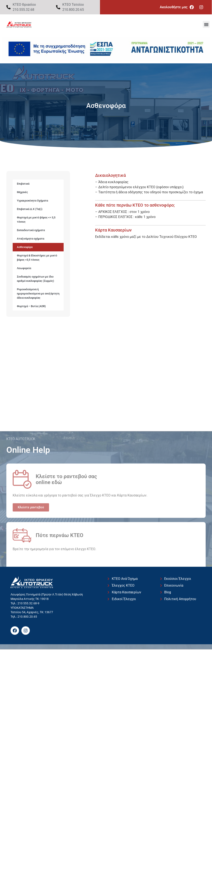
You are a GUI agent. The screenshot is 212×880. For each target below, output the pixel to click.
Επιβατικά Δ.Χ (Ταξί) (29, 209)
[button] (206, 24)
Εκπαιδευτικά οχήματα (31, 230)
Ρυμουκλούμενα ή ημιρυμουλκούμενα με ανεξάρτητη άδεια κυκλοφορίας (38, 293)
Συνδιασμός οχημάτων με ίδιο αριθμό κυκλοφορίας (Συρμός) (35, 278)
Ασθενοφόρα (25, 247)
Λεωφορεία (24, 268)
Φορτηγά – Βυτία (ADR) (31, 306)
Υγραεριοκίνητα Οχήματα (32, 200)
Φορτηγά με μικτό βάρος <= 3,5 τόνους (36, 219)
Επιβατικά (23, 183)
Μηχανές (22, 192)
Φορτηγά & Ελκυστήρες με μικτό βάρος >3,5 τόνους (37, 257)
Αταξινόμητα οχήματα (30, 238)
